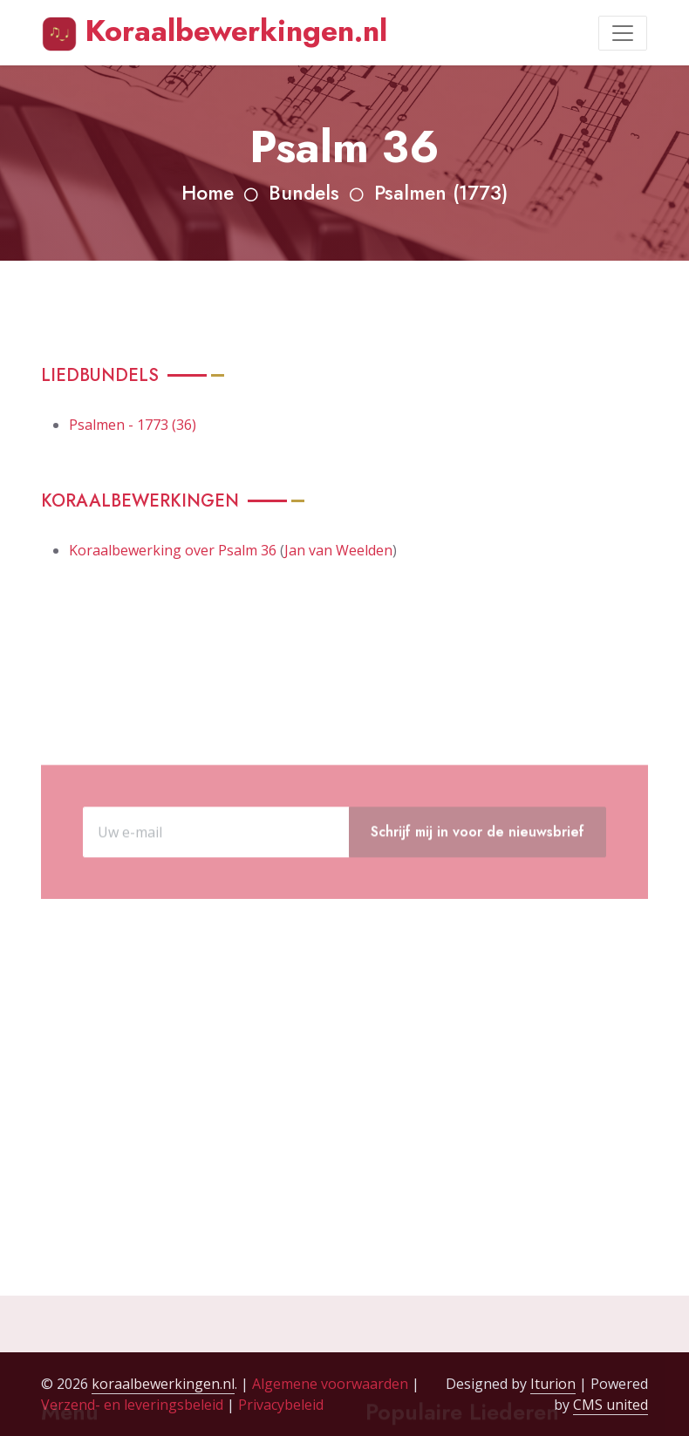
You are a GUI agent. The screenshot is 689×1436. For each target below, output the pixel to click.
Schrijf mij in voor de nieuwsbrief (477, 864)
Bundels (304, 193)
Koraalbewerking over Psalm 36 (172, 550)
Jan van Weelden (338, 550)
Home (207, 193)
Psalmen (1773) (441, 193)
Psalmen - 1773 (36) (132, 424)
